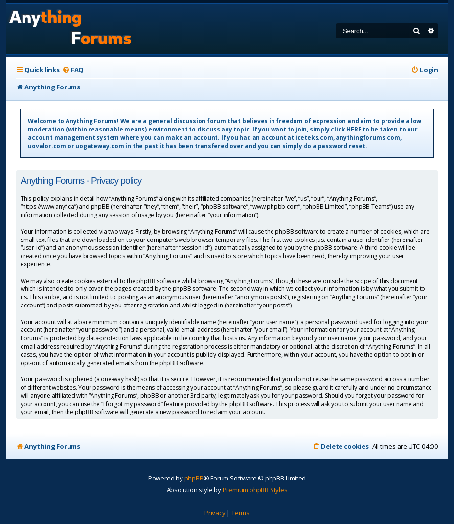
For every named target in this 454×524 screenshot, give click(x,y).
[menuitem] (73, 70)
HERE (353, 129)
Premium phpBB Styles (255, 489)
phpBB (194, 478)
